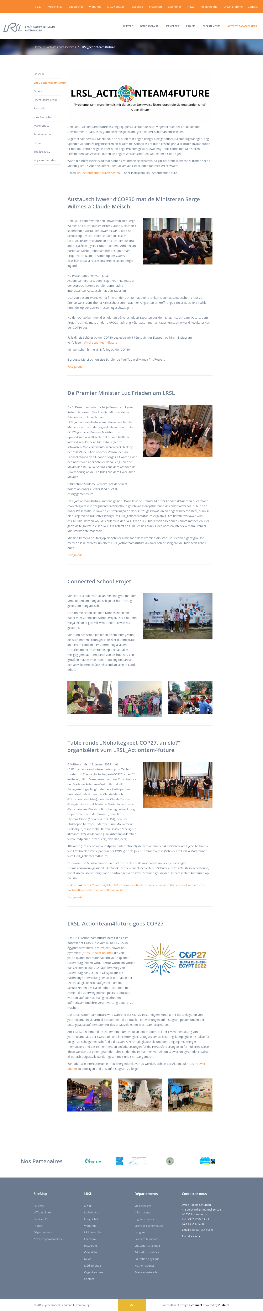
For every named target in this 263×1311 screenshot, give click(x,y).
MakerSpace (41, 125)
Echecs (38, 91)
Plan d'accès (191, 1236)
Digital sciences (144, 1219)
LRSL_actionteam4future (47, 82)
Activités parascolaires (243, 22)
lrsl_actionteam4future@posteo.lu (100, 173)
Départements (212, 22)
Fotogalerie (75, 366)
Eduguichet (76, 7)
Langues (140, 1232)
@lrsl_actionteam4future (100, 342)
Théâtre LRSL (42, 151)
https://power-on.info (97, 953)
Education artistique (147, 1245)
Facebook (137, 7)
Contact (253, 7)
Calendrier (174, 7)
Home (38, 47)
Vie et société (143, 1205)
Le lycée (129, 22)
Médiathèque (209, 7)
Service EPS (173, 22)
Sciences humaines (147, 1239)
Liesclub (39, 74)
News (190, 7)
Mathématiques (144, 1265)
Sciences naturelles (147, 1272)
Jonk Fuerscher (43, 117)
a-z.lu (38, 7)
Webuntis (95, 7)
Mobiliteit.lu (55, 7)
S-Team (38, 143)
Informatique (143, 1212)
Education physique (147, 1259)
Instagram (155, 7)
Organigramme (233, 7)
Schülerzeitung (43, 134)
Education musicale (147, 1252)
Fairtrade (39, 108)
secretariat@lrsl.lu (201, 1229)
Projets (192, 22)
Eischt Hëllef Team (45, 100)
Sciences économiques (149, 1225)
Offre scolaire (150, 22)
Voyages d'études (45, 160)
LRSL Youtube (116, 7)
